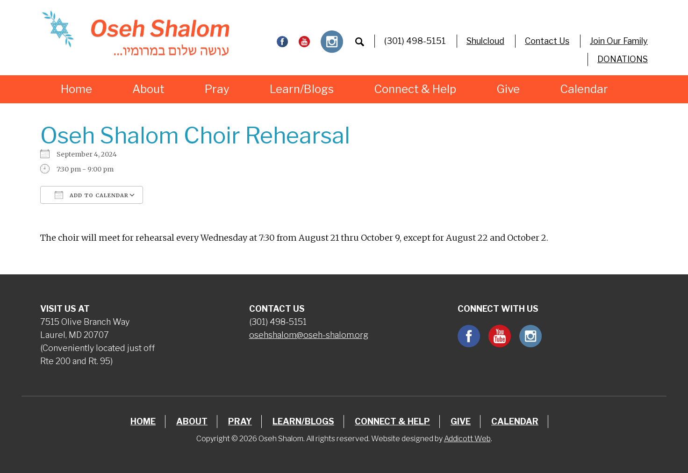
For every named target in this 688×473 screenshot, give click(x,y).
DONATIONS (622, 59)
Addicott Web (467, 438)
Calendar (584, 89)
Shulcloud (485, 41)
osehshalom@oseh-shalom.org (308, 335)
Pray (217, 89)
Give (508, 89)
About (148, 89)
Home (76, 89)
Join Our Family (619, 41)
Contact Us (547, 41)
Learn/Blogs (302, 89)
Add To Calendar (92, 195)
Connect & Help (415, 89)
